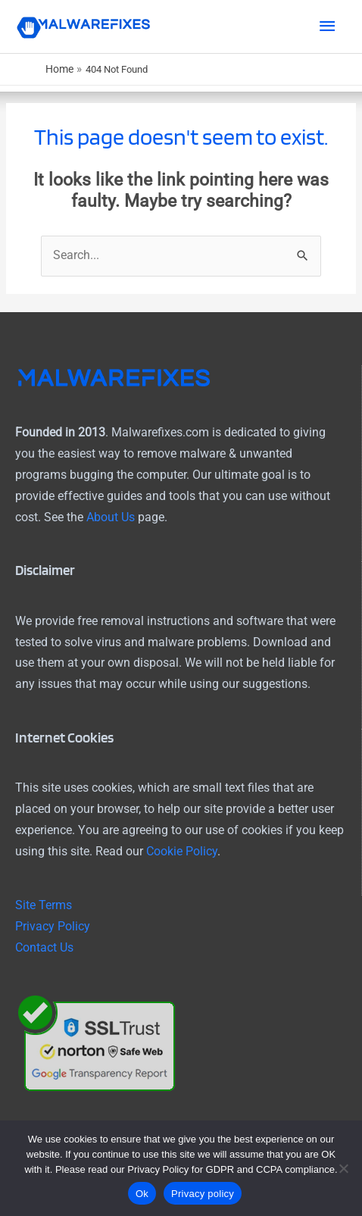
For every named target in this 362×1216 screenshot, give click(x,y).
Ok (142, 1193)
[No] (343, 1168)
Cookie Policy (181, 851)
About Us (110, 517)
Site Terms (43, 905)
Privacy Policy (52, 926)
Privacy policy (202, 1193)
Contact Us (44, 948)
